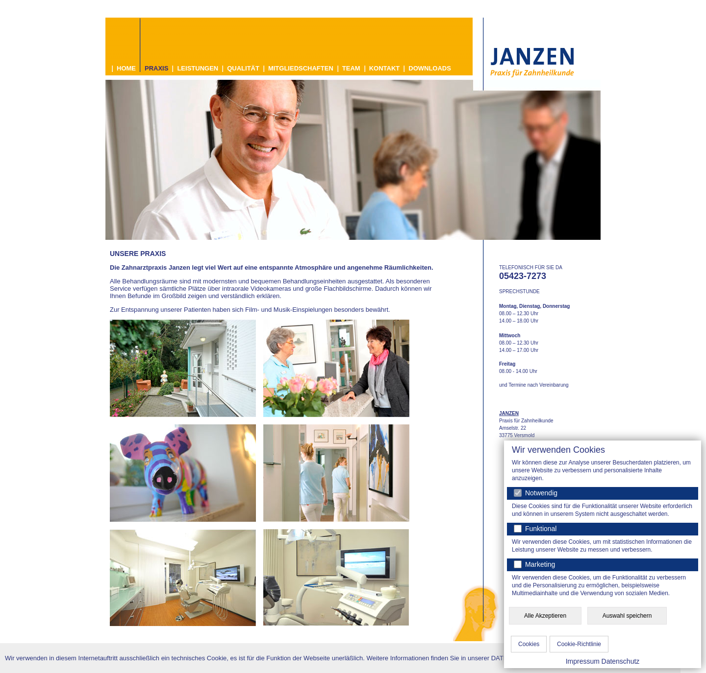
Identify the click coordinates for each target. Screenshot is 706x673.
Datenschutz (621, 661)
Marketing (539, 564)
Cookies (528, 644)
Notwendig (535, 493)
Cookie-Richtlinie (579, 644)
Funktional (539, 529)
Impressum (583, 661)
